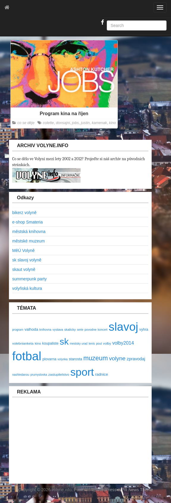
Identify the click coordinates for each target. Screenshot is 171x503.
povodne (90, 329)
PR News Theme (137, 489)
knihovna (45, 329)
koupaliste (50, 343)
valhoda (31, 329)
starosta (75, 359)
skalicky (70, 329)
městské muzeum (28, 241)
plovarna (50, 359)
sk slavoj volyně (26, 260)
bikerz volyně (24, 212)
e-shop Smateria (27, 222)
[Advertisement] (48, 443)
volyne (117, 358)
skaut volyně (23, 269)
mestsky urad (78, 343)
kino (112, 123)
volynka (62, 359)
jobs (75, 123)
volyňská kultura (27, 288)
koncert (103, 329)
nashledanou (20, 374)
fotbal (26, 356)
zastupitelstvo (58, 374)
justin (85, 123)
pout (99, 343)
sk (64, 341)
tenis (92, 343)
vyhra (143, 329)
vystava (57, 329)
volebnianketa (23, 343)
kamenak (99, 123)
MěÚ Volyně (23, 250)
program (17, 329)
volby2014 (123, 342)
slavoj (123, 326)
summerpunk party (29, 279)
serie (80, 329)
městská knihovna (29, 231)
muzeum (95, 358)
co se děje (26, 123)
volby (107, 343)
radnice (101, 374)
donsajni (63, 123)
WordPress (106, 489)
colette (48, 123)
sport (82, 372)
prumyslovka (38, 374)
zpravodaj (136, 358)
